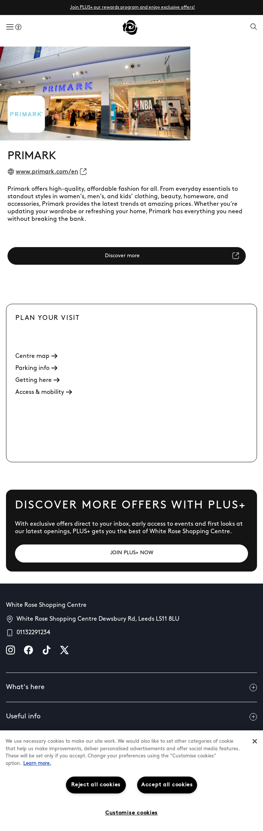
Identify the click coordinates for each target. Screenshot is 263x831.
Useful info (131, 717)
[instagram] (10, 650)
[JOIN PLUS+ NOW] (131, 553)
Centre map (36, 356)
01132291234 (33, 633)
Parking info (36, 368)
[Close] (255, 741)
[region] (131, 780)
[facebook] (28, 650)
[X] (64, 650)
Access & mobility (43, 392)
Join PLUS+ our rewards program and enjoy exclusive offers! (132, 7)
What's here (131, 687)
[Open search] (253, 27)
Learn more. (37, 763)
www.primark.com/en (47, 172)
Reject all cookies (96, 785)
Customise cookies (131, 813)
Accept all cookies (167, 785)
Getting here (37, 380)
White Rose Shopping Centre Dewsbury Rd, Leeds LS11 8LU (97, 619)
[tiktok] (46, 650)
